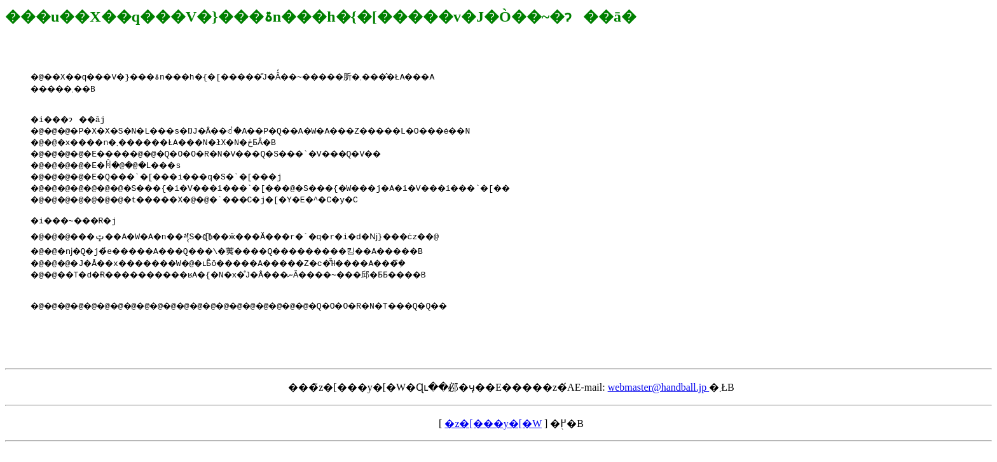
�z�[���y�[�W (493, 438)
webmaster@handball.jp (659, 402)
